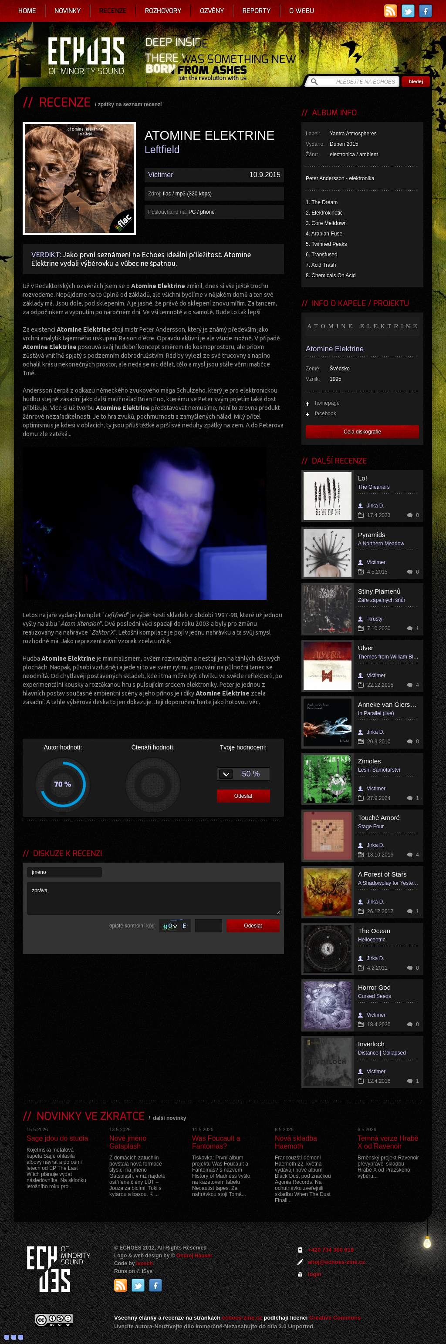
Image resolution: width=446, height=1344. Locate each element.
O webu (301, 11)
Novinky (67, 11)
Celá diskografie (362, 432)
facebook (325, 413)
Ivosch (144, 1263)
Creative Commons (335, 1317)
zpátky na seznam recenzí (130, 104)
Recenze (113, 11)
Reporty (257, 11)
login (314, 1274)
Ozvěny (212, 11)
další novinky (169, 1118)
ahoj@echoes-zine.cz (336, 1262)
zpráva (153, 898)
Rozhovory (163, 11)
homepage (327, 403)
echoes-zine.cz (242, 1317)
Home (27, 11)
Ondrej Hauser (194, 1256)
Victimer (160, 174)
